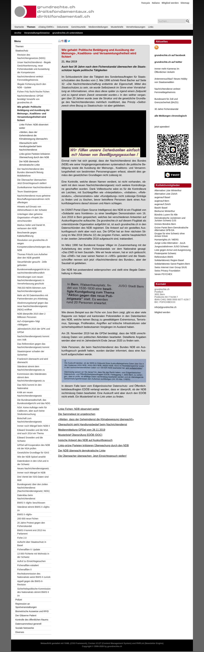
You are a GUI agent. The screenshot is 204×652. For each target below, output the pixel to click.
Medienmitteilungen (98, 27)
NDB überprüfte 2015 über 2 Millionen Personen (31, 315)
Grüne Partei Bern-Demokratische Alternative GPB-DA (171, 228)
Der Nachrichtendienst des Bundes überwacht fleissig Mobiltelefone (30, 172)
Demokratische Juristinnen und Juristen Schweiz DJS (169, 219)
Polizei (18, 599)
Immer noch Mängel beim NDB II (33, 426)
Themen (31, 27)
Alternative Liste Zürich (165, 194)
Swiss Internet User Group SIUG (170, 267)
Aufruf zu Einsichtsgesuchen (31, 561)
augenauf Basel (162, 197)
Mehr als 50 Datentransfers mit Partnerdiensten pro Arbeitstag (32, 297)
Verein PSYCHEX (163, 274)
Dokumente (62, 27)
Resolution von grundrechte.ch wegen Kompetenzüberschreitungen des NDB (33, 245)
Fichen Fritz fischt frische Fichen (33, 91)
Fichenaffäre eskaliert (28, 565)
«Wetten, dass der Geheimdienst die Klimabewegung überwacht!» (96, 419)
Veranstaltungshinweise (37, 33)
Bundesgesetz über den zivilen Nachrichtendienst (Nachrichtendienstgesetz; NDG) (33, 487)
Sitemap (185, 3)
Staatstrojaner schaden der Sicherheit (30, 353)
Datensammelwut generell (28, 624)
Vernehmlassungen (135, 27)
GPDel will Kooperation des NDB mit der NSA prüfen (33, 447)
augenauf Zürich (162, 204)
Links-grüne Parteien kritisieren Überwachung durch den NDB (93, 445)
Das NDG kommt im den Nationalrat (29, 387)
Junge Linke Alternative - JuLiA (169, 243)
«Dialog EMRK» (46, 27)
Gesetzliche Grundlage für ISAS (33, 452)
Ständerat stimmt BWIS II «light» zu (33, 509)
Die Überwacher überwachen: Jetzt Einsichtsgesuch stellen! (92, 455)
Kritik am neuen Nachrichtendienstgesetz (29, 394)
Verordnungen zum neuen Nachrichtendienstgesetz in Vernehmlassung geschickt (30, 280)
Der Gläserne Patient (25, 615)
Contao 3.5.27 (94, 643)
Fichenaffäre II (24, 569)
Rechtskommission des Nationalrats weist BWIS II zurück (34, 575)
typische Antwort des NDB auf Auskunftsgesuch (85, 440)
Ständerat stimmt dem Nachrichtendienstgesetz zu (31, 368)
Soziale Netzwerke (24, 628)
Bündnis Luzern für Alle (166, 214)
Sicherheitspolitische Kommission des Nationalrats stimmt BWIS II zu (34, 592)
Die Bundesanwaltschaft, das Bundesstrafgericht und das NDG (33, 402)
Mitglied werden (170, 3)
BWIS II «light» (24, 514)
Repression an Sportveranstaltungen (26, 605)
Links (150, 27)
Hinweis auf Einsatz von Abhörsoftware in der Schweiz (32, 208)
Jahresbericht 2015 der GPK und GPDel (33, 330)
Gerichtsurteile (78, 27)
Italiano (156, 3)
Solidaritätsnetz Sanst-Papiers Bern (172, 263)
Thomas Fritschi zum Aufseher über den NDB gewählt (32, 256)
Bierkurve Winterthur (164, 211)
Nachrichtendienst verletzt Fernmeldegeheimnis (30, 78)
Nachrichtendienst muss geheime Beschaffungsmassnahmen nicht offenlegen (34, 199)
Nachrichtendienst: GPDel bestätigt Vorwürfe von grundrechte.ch (30, 99)
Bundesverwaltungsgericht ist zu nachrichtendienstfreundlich (33, 271)
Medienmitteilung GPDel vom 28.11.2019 (81, 429)
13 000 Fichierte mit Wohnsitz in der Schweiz (33, 555)
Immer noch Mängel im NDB (31, 472)
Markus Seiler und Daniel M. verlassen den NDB (31, 227)
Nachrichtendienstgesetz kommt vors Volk (33, 338)
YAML (67, 643)
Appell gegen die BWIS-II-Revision (30, 583)
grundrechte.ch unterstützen (67, 33)
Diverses (19, 632)
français (145, 3)
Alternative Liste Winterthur (167, 190)
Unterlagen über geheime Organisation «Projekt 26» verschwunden (30, 217)
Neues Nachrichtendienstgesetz (33, 468)
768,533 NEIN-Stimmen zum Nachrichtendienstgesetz (31, 289)
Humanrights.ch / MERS (166, 239)
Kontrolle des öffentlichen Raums (31, 619)
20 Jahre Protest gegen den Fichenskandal (31, 524)
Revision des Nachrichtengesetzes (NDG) (31, 56)
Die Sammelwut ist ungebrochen (76, 414)
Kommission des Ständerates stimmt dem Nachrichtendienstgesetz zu (32, 377)
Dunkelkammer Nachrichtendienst (34, 187)
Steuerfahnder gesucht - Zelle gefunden (32, 264)
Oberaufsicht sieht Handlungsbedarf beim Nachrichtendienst (92, 424)
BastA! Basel (160, 207)
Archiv (17, 33)
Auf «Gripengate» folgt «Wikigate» (28, 323)
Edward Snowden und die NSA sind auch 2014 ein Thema (32, 432)
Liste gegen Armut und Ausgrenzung (172, 250)
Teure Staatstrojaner (27, 191)
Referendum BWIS (163, 257)
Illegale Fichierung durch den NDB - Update (31, 86)
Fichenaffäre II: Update (28, 549)
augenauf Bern (161, 201)
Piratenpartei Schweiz (165, 253)
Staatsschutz (21, 50)
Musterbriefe (117, 27)
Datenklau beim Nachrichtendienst (26, 497)
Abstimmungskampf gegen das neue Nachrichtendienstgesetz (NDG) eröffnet (32, 306)
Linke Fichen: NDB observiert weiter (78, 408)
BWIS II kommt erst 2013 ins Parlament (31, 532)
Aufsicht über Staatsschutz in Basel (31, 544)
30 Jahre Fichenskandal (166, 109)
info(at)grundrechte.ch (165, 307)
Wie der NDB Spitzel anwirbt (31, 456)
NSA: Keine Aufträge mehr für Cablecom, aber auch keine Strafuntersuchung (32, 410)
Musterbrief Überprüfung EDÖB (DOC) (80, 434)
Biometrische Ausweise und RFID (32, 611)
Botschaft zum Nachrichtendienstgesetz (29, 420)
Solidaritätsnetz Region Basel (169, 260)
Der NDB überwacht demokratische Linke (82, 450)
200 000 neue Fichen (27, 518)
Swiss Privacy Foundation (167, 270)
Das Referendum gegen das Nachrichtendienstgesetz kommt (33, 346)
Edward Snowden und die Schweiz (30, 439)
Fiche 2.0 (22, 538)
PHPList (140, 643)
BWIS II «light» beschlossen (31, 502)
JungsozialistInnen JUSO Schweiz (171, 246)
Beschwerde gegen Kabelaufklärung (27, 234)
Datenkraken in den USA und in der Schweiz (33, 463)
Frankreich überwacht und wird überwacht (32, 361)
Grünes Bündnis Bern (165, 224)
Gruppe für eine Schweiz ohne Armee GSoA (169, 234)
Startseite (19, 27)
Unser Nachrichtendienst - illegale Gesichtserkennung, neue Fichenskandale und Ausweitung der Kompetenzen (34, 67)
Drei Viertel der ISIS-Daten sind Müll (33, 478)
